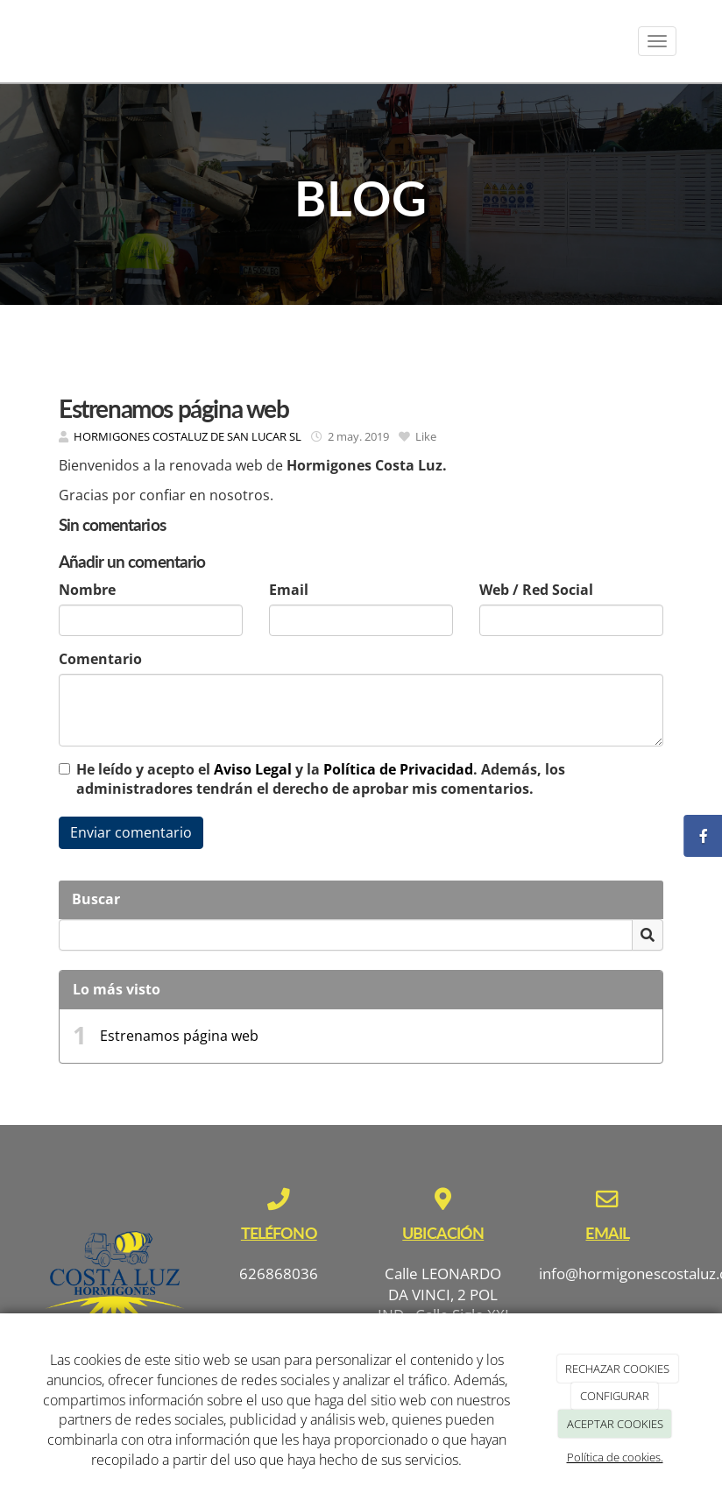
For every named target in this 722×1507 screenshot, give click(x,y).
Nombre (87, 589)
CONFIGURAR (614, 1396)
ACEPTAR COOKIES (615, 1424)
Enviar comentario (131, 832)
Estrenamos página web (179, 1035)
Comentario (100, 659)
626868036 (278, 1273)
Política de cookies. (615, 1457)
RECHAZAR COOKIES (617, 1368)
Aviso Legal (253, 769)
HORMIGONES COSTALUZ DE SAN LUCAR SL (187, 436)
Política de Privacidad (398, 769)
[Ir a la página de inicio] (28, 41)
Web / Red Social (536, 589)
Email (288, 589)
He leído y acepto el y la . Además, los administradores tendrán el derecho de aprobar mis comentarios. (320, 779)
